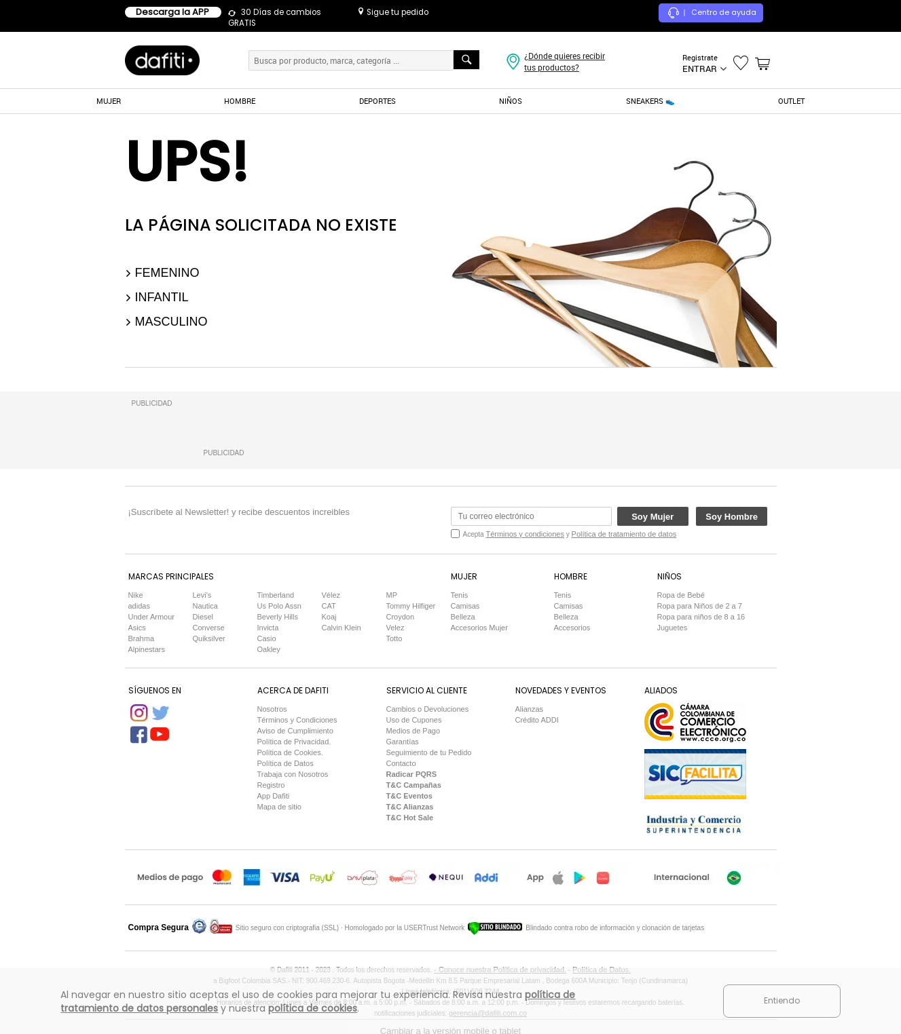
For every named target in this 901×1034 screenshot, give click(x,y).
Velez (395, 628)
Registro (271, 785)
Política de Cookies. (290, 752)
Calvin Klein (341, 628)
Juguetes (672, 628)
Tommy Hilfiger (411, 606)
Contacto (401, 763)
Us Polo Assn (279, 606)
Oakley (268, 649)
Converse (209, 628)
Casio (266, 638)
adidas (139, 606)
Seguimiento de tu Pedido (429, 752)
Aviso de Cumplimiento (295, 731)
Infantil (157, 297)
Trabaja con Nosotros (293, 774)
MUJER (108, 101)
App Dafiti (273, 796)
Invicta (268, 628)
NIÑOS (510, 101)
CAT (329, 606)
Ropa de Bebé (681, 595)
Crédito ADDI (537, 720)
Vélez (331, 595)
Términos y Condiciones (297, 720)
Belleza (463, 617)
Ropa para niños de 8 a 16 (701, 617)
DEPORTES (377, 101)
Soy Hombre (731, 517)
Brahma (141, 638)
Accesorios (572, 628)
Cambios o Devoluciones (427, 709)
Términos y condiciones (524, 534)
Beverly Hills (278, 617)
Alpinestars (146, 649)
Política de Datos (285, 763)
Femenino (162, 273)
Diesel (203, 617)
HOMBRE (239, 101)
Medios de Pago (413, 731)
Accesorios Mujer (479, 628)
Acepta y (570, 534)
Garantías (402, 742)
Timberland (276, 595)
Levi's (202, 595)
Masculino (166, 321)
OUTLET (791, 101)
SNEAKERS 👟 (650, 101)
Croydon (400, 617)
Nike (135, 595)
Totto (394, 638)
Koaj (329, 617)
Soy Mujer (652, 517)
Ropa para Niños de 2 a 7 (699, 606)
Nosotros (272, 709)
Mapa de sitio (279, 807)
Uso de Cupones (414, 720)
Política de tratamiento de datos (624, 534)
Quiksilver (209, 638)
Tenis (459, 595)
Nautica (205, 606)
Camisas (465, 606)
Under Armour (151, 617)
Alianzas (529, 709)
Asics (137, 628)
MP (392, 595)
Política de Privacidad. (294, 742)
